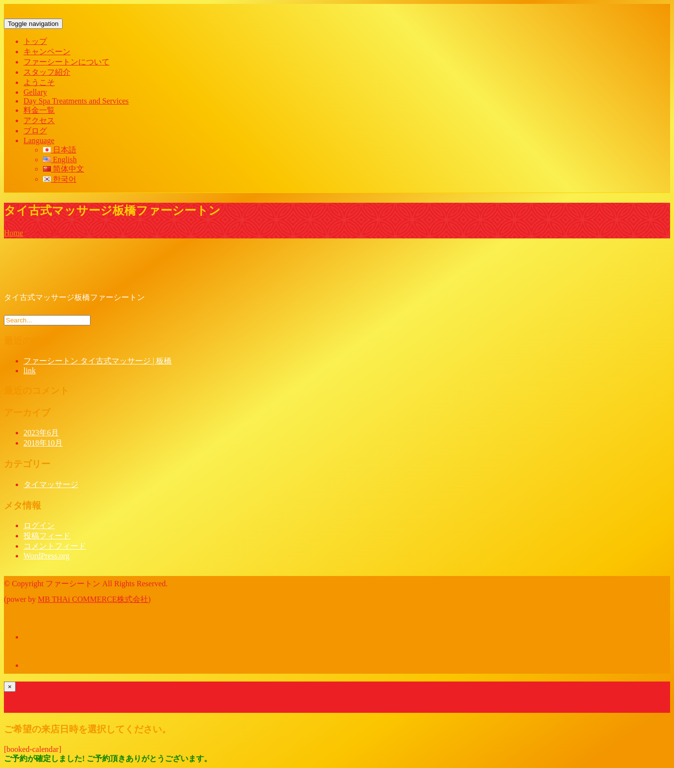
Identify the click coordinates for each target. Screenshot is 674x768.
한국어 (59, 179)
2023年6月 (41, 432)
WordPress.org (46, 556)
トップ (35, 41)
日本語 (59, 150)
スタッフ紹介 (46, 72)
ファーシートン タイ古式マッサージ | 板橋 (97, 361)
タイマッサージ (50, 484)
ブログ (35, 131)
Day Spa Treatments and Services (76, 101)
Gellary (35, 92)
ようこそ (39, 82)
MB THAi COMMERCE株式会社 (93, 599)
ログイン (39, 525)
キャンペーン (46, 51)
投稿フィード (46, 536)
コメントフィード (54, 546)
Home (13, 233)
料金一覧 (39, 110)
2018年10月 (43, 443)
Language (38, 140)
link (29, 370)
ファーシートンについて (66, 62)
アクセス (39, 120)
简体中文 (63, 169)
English (60, 159)
